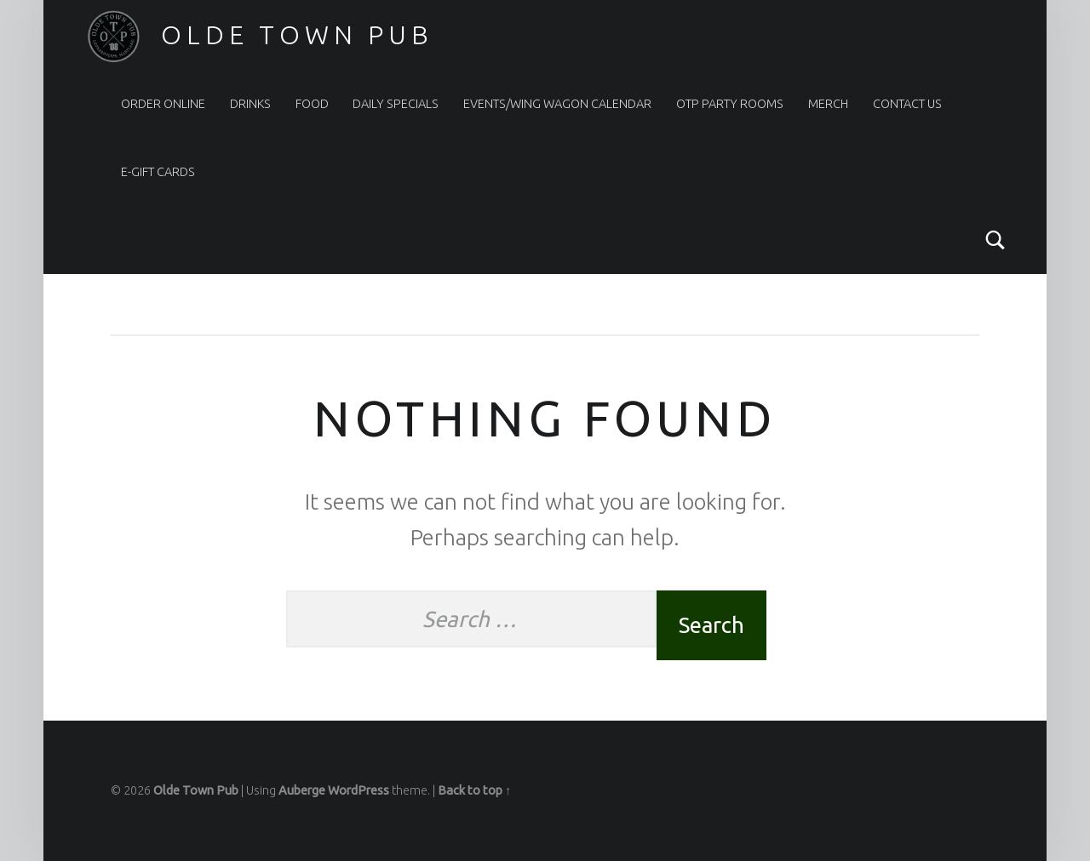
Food (312, 104)
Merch (828, 104)
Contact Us (907, 104)
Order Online (163, 104)
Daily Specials (396, 104)
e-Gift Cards (158, 172)
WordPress (358, 790)
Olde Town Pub (297, 34)
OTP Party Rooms (729, 104)
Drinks (250, 104)
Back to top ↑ (474, 790)
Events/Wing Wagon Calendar (557, 104)
